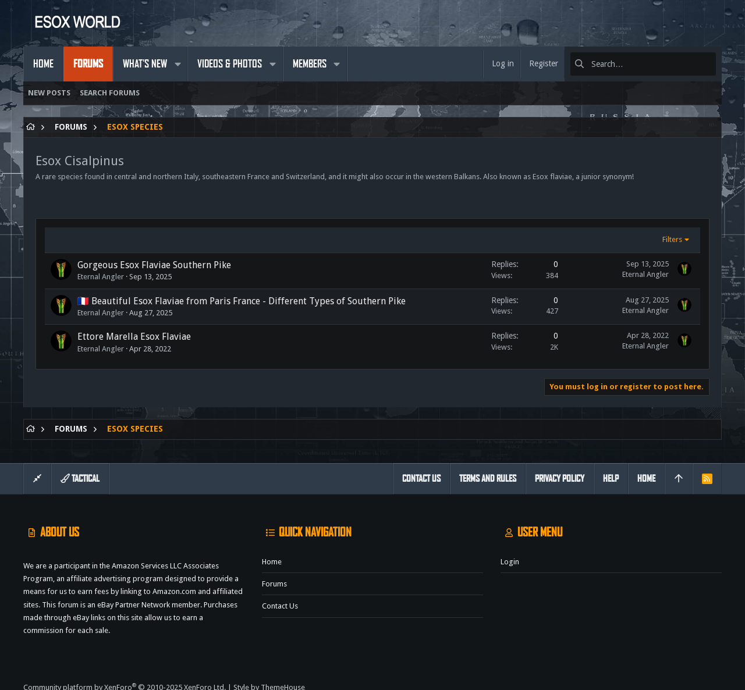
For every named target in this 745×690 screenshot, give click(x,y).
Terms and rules (487, 478)
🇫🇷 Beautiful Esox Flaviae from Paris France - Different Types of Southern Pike (241, 301)
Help (611, 478)
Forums (274, 583)
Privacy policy (559, 478)
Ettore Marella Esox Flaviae (134, 336)
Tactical (80, 478)
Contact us (280, 606)
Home (272, 561)
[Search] (643, 64)
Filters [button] (672, 239)
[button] (177, 64)
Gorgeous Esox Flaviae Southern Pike (154, 265)
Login (510, 561)
